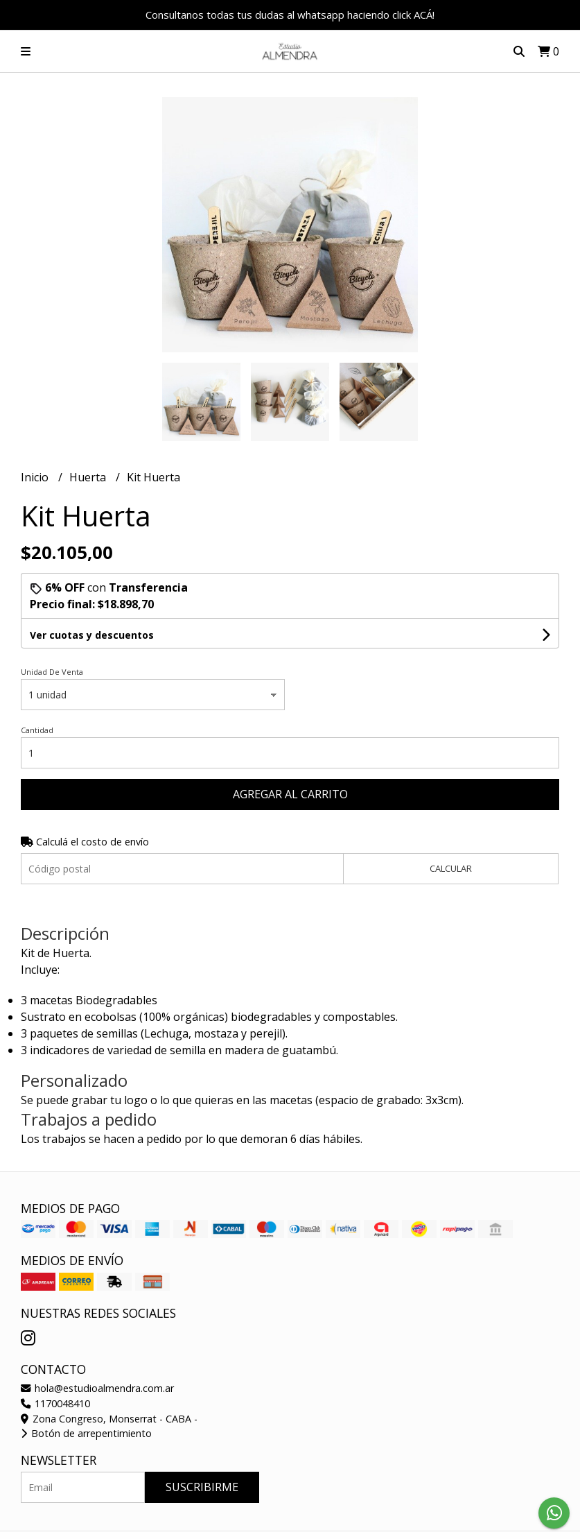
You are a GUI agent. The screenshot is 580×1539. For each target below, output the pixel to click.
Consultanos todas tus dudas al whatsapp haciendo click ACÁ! (290, 15)
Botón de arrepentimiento (86, 1433)
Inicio (36, 477)
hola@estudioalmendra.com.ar (97, 1388)
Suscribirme (202, 1487)
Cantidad (37, 730)
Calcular (451, 868)
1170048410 (55, 1403)
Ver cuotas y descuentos (92, 635)
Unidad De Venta (52, 672)
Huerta (89, 477)
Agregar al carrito (290, 794)
